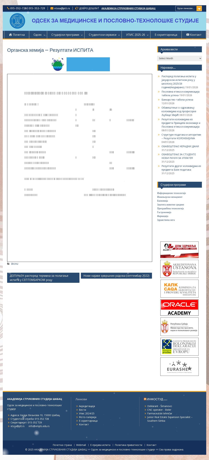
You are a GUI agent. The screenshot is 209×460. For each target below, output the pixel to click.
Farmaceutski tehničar (159, 413)
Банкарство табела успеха (177, 99)
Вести (14, 263)
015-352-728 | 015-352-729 (27, 8)
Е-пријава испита (100, 445)
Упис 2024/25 (86, 413)
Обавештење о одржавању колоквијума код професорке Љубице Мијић (179, 111)
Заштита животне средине (170, 204)
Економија (162, 201)
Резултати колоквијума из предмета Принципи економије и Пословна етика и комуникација (181, 123)
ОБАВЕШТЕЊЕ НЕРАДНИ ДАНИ (180, 146)
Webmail (81, 445)
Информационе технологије (171, 193)
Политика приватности (128, 445)
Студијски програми (65, 35)
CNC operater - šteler (159, 409)
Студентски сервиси (102, 35)
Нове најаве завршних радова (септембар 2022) (116, 276)
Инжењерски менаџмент (170, 197)
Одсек (38, 35)
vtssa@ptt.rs (62, 8)
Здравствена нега (166, 220)
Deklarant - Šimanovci (159, 406)
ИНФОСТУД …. (157, 399)
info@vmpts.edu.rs (39, 426)
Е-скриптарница (166, 35)
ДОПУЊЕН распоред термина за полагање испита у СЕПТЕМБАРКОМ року (39, 278)
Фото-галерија (87, 417)
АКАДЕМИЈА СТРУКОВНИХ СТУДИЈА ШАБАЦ (128, 8)
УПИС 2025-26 (135, 35)
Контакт (84, 424)
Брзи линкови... (186, 8)
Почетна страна (62, 445)
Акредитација (87, 406)
